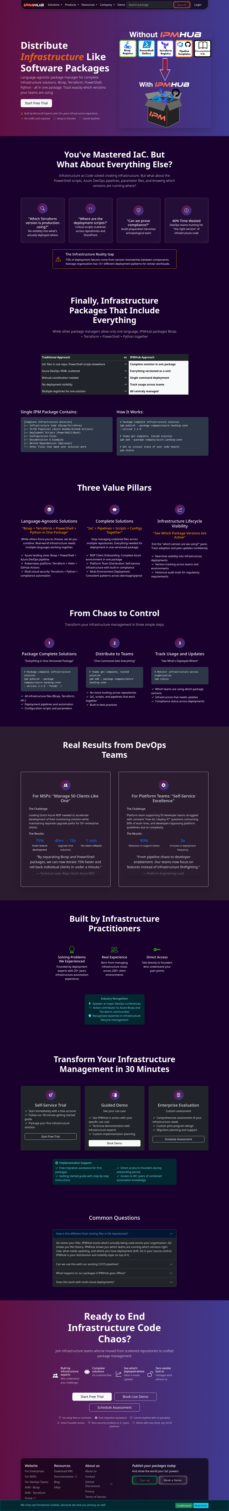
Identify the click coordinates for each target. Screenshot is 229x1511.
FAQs (57, 1487)
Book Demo (114, 1143)
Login (197, 5)
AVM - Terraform (35, 1493)
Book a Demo (173, 1480)
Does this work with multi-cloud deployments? (85, 1282)
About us (91, 1471)
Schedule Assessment (178, 1139)
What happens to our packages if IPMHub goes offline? (91, 1273)
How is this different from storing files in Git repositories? (92, 1233)
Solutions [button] (54, 5)
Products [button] (71, 5)
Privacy (89, 1491)
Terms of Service (95, 1497)
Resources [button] (88, 5)
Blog (57, 1482)
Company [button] (106, 5)
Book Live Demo (135, 1396)
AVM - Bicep (32, 1487)
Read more (201, 1505)
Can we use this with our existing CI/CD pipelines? (87, 1264)
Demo (121, 5)
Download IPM (63, 1471)
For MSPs (31, 1476)
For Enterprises (34, 1471)
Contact (90, 1476)
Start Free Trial (36, 103)
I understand (184, 1505)
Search (181, 4)
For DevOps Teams (36, 1482)
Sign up (145, 1480)
